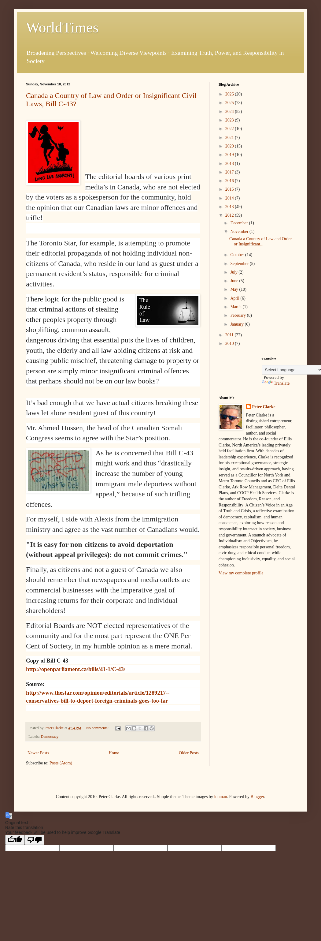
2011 (230, 335)
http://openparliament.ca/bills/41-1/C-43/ (75, 669)
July (234, 272)
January (237, 324)
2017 (230, 172)
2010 (230, 343)
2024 (230, 111)
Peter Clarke (263, 407)
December (239, 223)
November (239, 231)
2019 (230, 154)
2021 (230, 137)
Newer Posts (38, 753)
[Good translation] (15, 840)
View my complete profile (241, 573)
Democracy (49, 736)
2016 (230, 180)
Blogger (257, 796)
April (235, 298)
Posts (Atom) (61, 763)
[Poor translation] (34, 840)
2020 (230, 146)
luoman (220, 796)
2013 (230, 206)
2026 (230, 94)
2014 (230, 198)
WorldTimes (62, 27)
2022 (230, 128)
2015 (230, 189)
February (238, 315)
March (236, 306)
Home (114, 753)
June (234, 280)
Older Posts (189, 753)
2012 (230, 215)
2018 (230, 163)
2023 (230, 120)
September (239, 263)
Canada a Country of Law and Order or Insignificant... (260, 241)
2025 (230, 102)
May (234, 289)
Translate (276, 383)
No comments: (97, 728)
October (237, 254)
